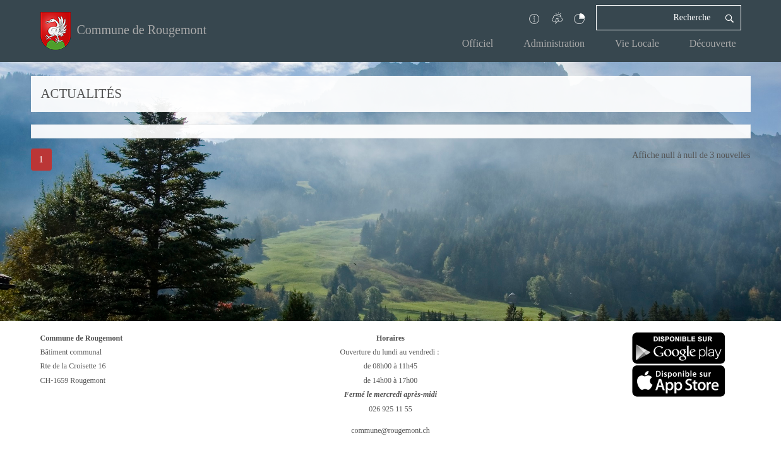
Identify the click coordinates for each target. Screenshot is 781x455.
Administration (554, 43)
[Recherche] (657, 17)
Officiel (477, 43)
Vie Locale (637, 43)
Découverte (712, 43)
